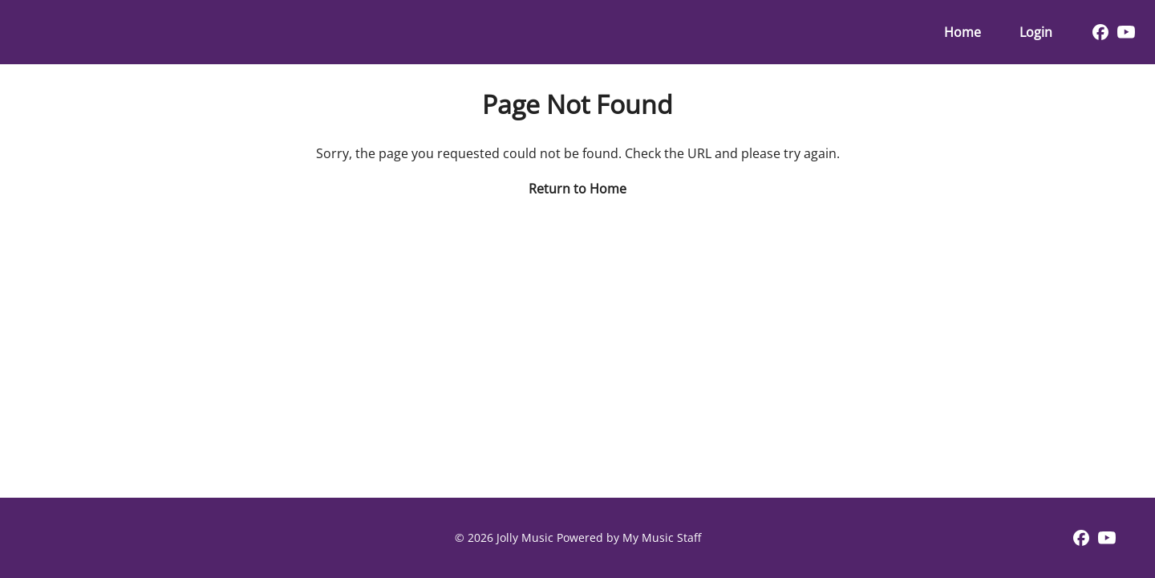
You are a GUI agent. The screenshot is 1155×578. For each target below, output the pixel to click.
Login (1035, 32)
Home (962, 32)
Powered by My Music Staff (629, 537)
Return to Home (577, 188)
